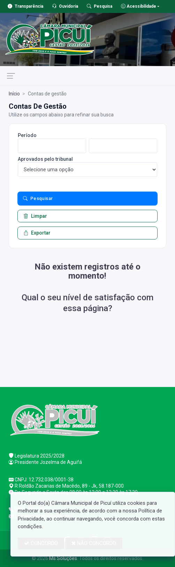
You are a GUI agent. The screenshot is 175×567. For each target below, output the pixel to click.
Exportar (37, 233)
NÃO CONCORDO (93, 543)
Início (14, 93)
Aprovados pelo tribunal (45, 159)
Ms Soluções (63, 558)
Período (27, 135)
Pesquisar (38, 198)
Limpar (35, 216)
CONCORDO (41, 543)
